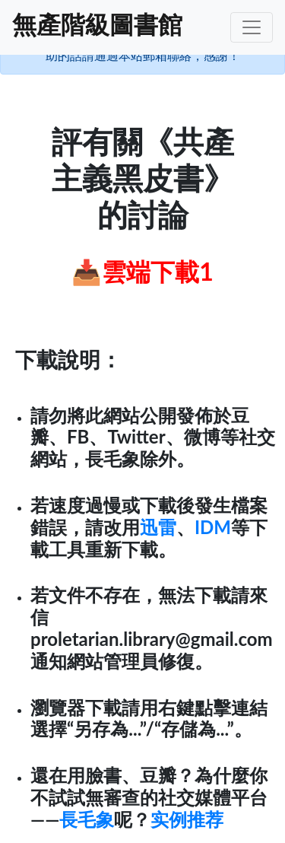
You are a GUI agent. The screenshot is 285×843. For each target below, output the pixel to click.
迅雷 (158, 527)
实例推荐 (186, 819)
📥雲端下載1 (142, 271)
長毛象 (86, 819)
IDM (213, 527)
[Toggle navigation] (251, 27)
